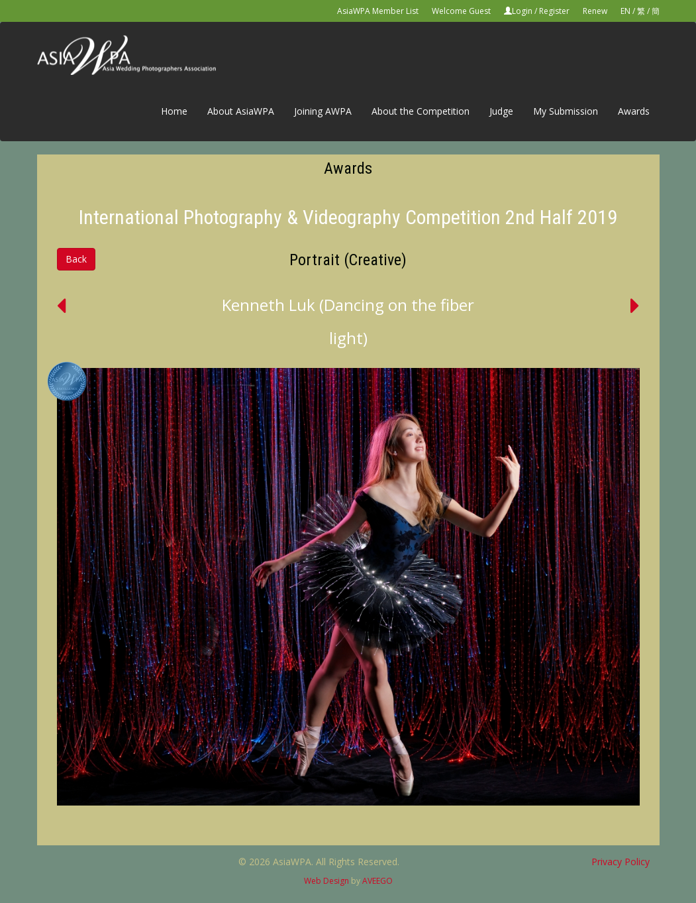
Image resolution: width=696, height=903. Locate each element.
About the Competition (421, 111)
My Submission (565, 111)
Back (76, 259)
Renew (595, 11)
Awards (634, 111)
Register (554, 11)
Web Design (326, 880)
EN (625, 11)
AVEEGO (377, 880)
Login (522, 11)
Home (174, 111)
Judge (501, 111)
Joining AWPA (323, 111)
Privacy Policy (620, 861)
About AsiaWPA (240, 111)
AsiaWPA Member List (378, 11)
